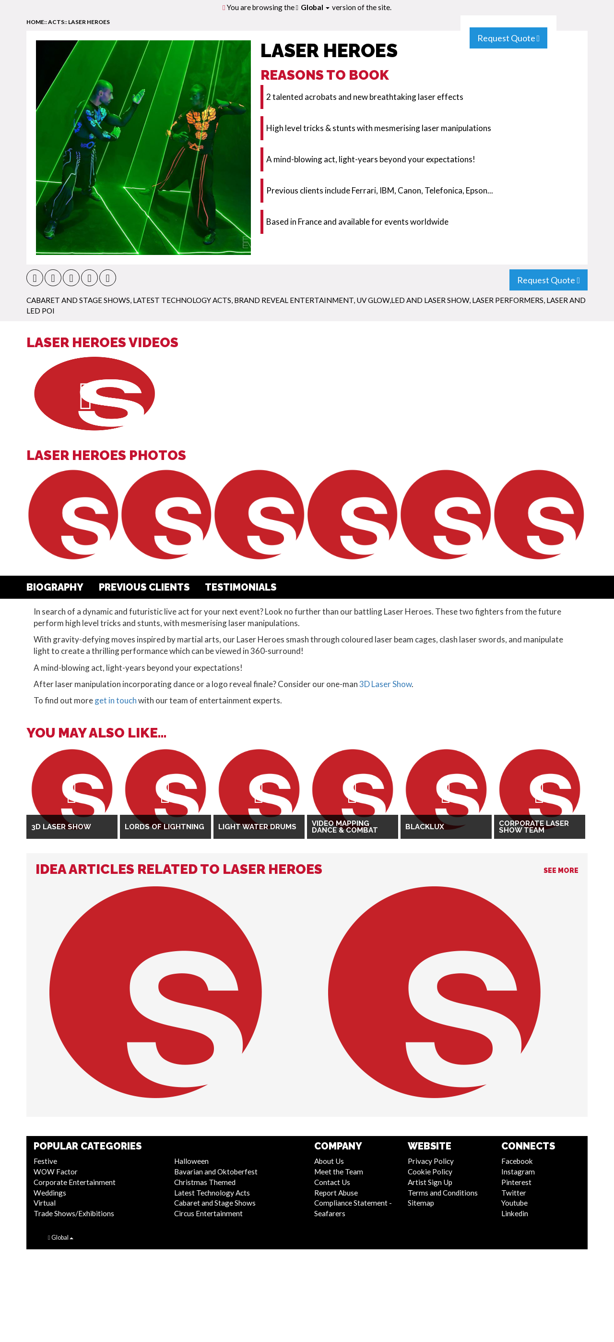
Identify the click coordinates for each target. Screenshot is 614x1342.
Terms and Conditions (443, 1192)
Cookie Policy (430, 1171)
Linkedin (514, 1213)
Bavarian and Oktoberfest (216, 1171)
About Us (329, 1161)
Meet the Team (338, 1171)
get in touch (115, 700)
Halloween (191, 1161)
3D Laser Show (385, 684)
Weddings (50, 1192)
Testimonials (240, 587)
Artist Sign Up (430, 1182)
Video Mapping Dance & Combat (345, 827)
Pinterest (516, 1182)
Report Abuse (336, 1192)
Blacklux (424, 826)
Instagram (518, 1171)
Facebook (517, 1161)
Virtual (45, 1202)
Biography (54, 587)
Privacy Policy (431, 1161)
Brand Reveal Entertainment (294, 300)
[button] (34, 277)
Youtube (514, 1202)
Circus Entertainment (208, 1213)
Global (315, 7)
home (35, 21)
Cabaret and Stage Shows (78, 300)
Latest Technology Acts (182, 300)
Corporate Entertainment (75, 1182)
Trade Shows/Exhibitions (74, 1213)
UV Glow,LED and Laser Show (412, 300)
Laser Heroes (89, 21)
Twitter (513, 1192)
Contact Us (332, 1182)
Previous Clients (144, 587)
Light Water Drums (257, 826)
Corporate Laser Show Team (534, 827)
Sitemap (421, 1202)
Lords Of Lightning (164, 826)
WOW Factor (56, 1171)
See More (561, 870)
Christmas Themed (205, 1182)
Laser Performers (507, 300)
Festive (45, 1161)
